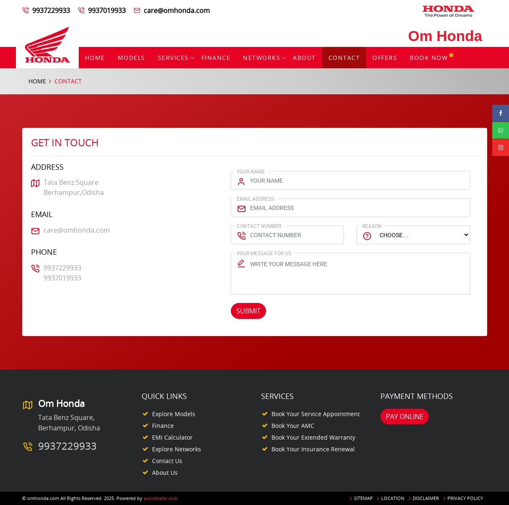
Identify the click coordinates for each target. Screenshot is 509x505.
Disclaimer (426, 498)
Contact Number (259, 226)
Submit (248, 311)
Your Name (251, 171)
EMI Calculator (172, 437)
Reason (372, 226)
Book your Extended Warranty (313, 437)
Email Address (255, 198)
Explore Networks (176, 449)
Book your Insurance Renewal (313, 449)
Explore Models (173, 414)
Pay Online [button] (405, 416)
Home (95, 58)
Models (131, 58)
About (304, 58)
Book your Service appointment (315, 414)
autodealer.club (161, 498)
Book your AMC (292, 426)
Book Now (432, 58)
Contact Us (167, 461)
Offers (384, 58)
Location (392, 498)
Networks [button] (261, 58)
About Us (165, 473)
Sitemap (363, 498)
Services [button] (173, 58)
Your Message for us (264, 253)
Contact (344, 58)
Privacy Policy (465, 498)
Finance (216, 58)
